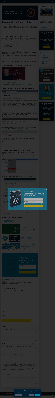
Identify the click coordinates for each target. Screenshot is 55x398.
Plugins (43, 62)
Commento (4, 294)
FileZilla (25, 110)
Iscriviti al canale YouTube (9, 220)
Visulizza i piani (46, 97)
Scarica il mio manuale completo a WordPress (13, 219)
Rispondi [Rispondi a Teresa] (35, 348)
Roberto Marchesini (8, 374)
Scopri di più (46, 47)
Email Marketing (46, 60)
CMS (43, 56)
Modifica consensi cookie (47, 393)
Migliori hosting (45, 61)
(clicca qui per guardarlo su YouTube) (9, 82)
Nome (3, 307)
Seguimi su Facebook (8, 221)
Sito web (3, 315)
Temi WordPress (46, 65)
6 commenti (22, 24)
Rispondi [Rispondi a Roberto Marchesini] (35, 383)
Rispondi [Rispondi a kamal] (35, 357)
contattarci (15, 380)
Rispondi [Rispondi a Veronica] (35, 331)
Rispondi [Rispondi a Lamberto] (35, 371)
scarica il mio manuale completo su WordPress (23, 84)
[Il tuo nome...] (27, 266)
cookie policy (37, 392)
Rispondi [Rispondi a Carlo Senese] (35, 340)
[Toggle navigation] (52, 1)
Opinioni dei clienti (44, 27)
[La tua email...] (27, 268)
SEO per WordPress (46, 63)
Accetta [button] (37, 395)
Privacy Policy (34, 270)
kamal (3, 351)
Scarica (27, 272)
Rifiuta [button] (31, 395)
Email (3, 311)
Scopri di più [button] (18, 395)
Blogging (44, 55)
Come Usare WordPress (14, 24)
